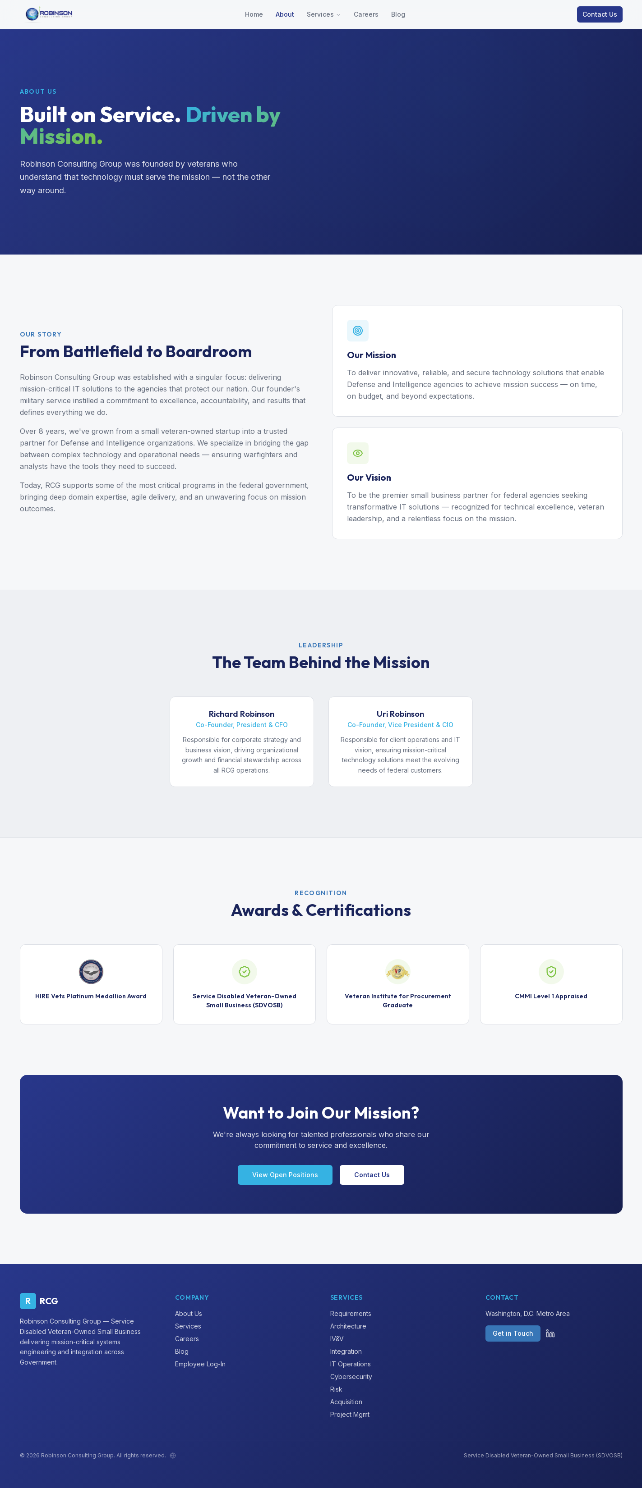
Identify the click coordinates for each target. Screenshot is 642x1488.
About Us (188, 1313)
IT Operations (350, 1364)
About (285, 14)
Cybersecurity (351, 1376)
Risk (336, 1389)
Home (254, 14)
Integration (346, 1351)
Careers (366, 14)
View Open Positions (285, 1175)
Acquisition (346, 1402)
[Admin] (173, 1455)
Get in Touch (513, 1333)
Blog (398, 14)
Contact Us (599, 14)
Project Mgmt (349, 1414)
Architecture (348, 1326)
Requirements (350, 1313)
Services (320, 14)
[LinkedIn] (550, 1333)
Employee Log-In (200, 1364)
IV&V (337, 1338)
